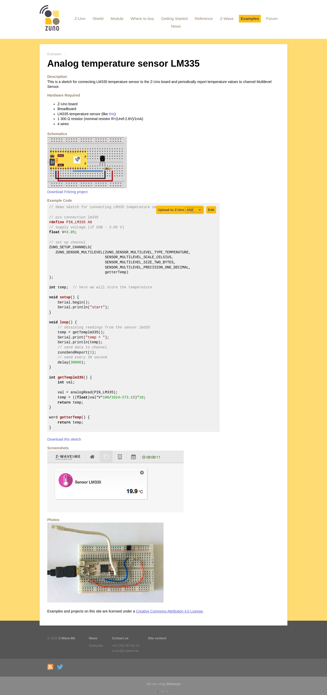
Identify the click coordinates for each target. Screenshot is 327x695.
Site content (157, 638)
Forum (271, 18)
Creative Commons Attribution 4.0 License (169, 611)
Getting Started (174, 18)
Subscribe (96, 645)
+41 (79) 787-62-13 (125, 645)
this (112, 114)
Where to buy (142, 18)
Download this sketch (64, 439)
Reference (204, 18)
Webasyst (173, 684)
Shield (97, 18)
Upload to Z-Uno (180, 209)
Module (117, 18)
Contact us (120, 638)
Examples (250, 18)
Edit (211, 210)
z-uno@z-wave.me (125, 651)
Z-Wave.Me (67, 638)
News (176, 26)
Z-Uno (80, 18)
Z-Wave (226, 18)
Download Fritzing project (67, 192)
